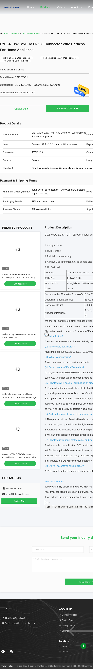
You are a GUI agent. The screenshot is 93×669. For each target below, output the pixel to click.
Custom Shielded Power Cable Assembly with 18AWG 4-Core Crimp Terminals (18, 277)
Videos (61, 7)
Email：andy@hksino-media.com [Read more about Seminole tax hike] (18, 623)
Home (30, 7)
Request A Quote (67, 108)
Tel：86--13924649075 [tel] (13, 618)
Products (45, 7)
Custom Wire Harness (32, 33)
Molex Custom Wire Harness (68, 507)
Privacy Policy (7, 666)
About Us (76, 7)
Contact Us (21, 109)
